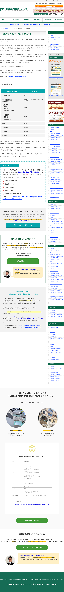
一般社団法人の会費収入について (56, 281)
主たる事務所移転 (53, 334)
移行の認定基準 (53, 312)
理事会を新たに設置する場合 (55, 348)
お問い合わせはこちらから (59, 0)
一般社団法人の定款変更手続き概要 (17, 76)
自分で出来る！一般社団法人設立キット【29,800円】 (29, 325)
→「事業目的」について (55, 144)
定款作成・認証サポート (54, 39)
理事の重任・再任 (53, 336)
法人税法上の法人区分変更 (55, 273)
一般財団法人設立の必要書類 (55, 374)
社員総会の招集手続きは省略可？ (56, 208)
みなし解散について (53, 357)
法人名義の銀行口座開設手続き (55, 183)
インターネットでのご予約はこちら (32, 547)
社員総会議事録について (54, 213)
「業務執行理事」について (55, 219)
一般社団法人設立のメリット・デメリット (56, 130)
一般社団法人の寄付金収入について (56, 279)
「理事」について (53, 215)
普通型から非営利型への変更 (55, 352)
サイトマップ (49, 0)
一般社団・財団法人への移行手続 (56, 316)
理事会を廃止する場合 (54, 350)
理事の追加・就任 (53, 342)
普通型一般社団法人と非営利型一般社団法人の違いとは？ (56, 257)
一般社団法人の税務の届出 (55, 179)
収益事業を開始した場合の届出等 (56, 275)
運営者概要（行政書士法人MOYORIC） (19, 579)
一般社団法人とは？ (53, 248)
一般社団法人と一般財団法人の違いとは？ (56, 260)
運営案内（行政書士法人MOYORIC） (54, 45)
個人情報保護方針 (44, 579)
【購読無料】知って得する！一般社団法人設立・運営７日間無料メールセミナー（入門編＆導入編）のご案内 (32, 24)
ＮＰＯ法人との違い (53, 288)
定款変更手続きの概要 (54, 327)
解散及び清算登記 (53, 355)
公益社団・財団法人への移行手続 (56, 314)
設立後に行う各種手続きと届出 (55, 181)
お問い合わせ (37, 19)
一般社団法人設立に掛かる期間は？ (56, 159)
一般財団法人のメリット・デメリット (56, 369)
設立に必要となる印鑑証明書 (55, 137)
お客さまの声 (48, 19)
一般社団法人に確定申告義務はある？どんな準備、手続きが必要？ (56, 177)
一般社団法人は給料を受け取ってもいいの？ (56, 300)
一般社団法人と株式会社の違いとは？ (56, 264)
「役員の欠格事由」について (55, 241)
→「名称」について (54, 141)
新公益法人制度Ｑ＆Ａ (54, 268)
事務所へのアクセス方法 (54, 49)
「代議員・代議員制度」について (56, 239)
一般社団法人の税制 (53, 277)
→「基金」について (54, 150)
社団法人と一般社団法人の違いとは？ (56, 251)
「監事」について (53, 230)
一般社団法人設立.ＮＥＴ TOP (5, 28)
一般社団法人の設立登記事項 (55, 161)
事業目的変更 (52, 332)
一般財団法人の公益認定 (54, 380)
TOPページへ (5, 19)
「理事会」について (53, 217)
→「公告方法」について (55, 148)
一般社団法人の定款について (55, 139)
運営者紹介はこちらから (32, 520)
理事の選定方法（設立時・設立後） (56, 221)
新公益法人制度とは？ (54, 266)
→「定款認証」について (55, 152)
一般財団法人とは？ (53, 366)
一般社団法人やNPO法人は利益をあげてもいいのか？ (56, 297)
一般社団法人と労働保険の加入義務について (56, 194)
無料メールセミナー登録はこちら (23, 225)
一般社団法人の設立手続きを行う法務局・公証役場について (56, 164)
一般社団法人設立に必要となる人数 (56, 135)
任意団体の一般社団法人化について (56, 188)
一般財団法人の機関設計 (54, 376)
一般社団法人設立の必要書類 (55, 133)
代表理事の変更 (53, 346)
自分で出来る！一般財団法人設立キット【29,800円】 (29, 327)
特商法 (53, 579)
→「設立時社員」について (55, 154)
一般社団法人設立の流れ (54, 157)
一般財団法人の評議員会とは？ (55, 378)
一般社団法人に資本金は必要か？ (56, 290)
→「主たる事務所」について (55, 146)
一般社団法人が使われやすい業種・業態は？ (56, 293)
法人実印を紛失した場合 (54, 359)
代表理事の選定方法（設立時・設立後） (56, 224)
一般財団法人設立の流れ (54, 372)
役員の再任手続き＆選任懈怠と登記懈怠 (56, 339)
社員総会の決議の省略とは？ (55, 210)
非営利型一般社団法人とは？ (55, 254)
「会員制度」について (54, 237)
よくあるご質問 (58, 19)
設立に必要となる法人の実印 (55, 167)
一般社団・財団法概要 (54, 286)
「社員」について (53, 204)
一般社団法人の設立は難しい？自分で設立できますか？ (56, 170)
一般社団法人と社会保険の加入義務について (56, 191)
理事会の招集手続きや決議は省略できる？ (56, 228)
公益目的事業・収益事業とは (55, 318)
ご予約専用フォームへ (23, 261)
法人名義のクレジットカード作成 (56, 185)
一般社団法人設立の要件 (54, 127)
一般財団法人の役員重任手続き (55, 383)
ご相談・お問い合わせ (54, 47)
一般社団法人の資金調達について (56, 284)
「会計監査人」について (54, 232)
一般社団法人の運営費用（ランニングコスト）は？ (56, 173)
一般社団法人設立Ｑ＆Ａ (54, 197)
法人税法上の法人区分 (54, 271)
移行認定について (53, 310)
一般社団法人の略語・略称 (55, 303)
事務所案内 (26, 19)
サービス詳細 (3, 579)
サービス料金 (16, 19)
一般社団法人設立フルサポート (55, 37)
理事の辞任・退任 (53, 344)
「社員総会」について (54, 206)
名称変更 (51, 329)
